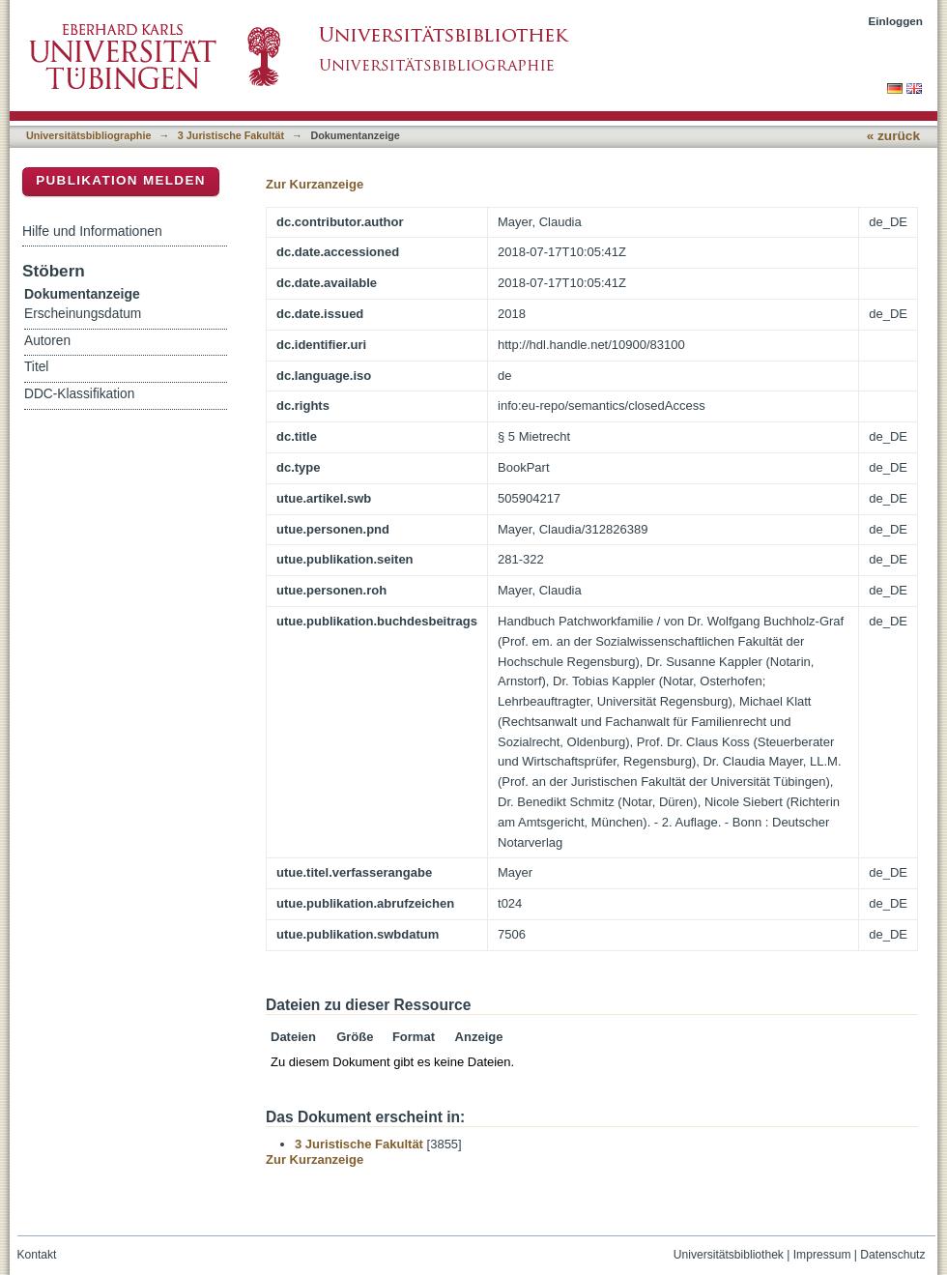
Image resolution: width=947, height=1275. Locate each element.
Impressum (822, 1254)
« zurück (893, 136)
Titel (36, 367)
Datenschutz (892, 1254)
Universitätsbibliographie (88, 135)
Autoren (47, 340)
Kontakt (37, 1254)
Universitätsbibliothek (729, 1254)
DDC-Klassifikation (79, 394)
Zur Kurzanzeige (314, 184)
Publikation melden (121, 180)
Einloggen (896, 20)
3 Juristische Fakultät (231, 135)
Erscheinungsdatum (82, 313)
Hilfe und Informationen (92, 231)
